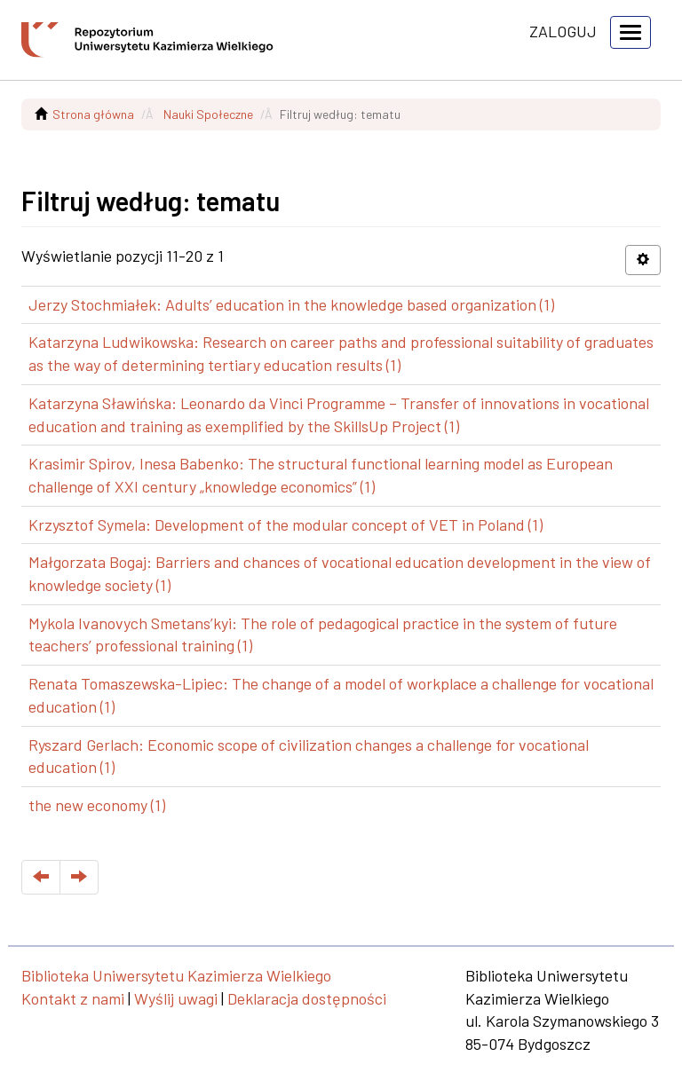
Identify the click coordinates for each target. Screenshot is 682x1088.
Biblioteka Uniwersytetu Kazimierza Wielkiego (176, 975)
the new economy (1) (96, 805)
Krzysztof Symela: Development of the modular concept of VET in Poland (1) (285, 524)
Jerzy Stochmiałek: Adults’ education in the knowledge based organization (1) (291, 304)
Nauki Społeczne (208, 114)
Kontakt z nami (72, 998)
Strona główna (93, 114)
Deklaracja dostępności (306, 998)
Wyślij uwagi (176, 998)
